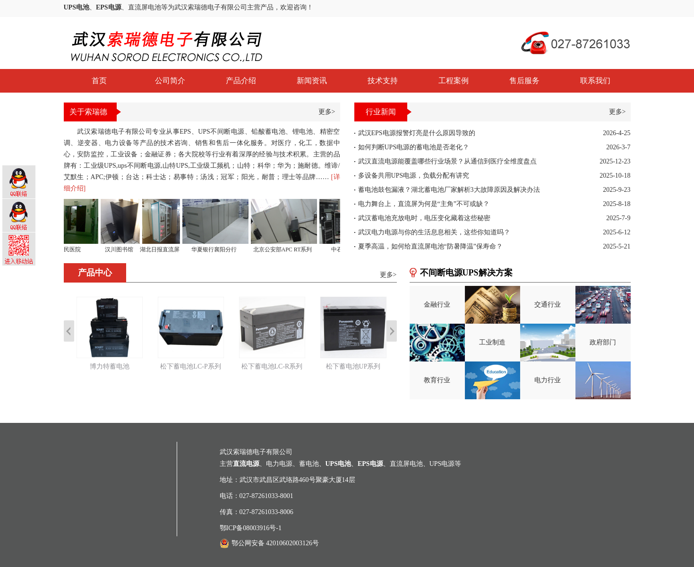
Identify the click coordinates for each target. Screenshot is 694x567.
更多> (326, 111)
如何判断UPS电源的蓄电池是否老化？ (414, 147)
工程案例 (453, 81)
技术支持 (383, 81)
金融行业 (437, 304)
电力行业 (547, 380)
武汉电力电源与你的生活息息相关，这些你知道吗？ (434, 232)
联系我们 (595, 81)
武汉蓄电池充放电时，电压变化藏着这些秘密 (424, 218)
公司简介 (170, 81)
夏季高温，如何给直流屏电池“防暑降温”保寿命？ (430, 246)
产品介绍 (241, 81)
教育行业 (437, 380)
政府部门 (603, 342)
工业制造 (492, 342)
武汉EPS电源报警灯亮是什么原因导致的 (416, 133)
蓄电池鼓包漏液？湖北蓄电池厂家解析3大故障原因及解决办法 (449, 189)
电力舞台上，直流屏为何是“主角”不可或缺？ (423, 203)
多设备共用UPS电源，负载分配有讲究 (414, 175)
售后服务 (524, 81)
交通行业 (547, 304)
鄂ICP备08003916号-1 (251, 528)
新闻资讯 (312, 81)
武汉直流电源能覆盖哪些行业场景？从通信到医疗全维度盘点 (447, 161)
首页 (99, 81)
